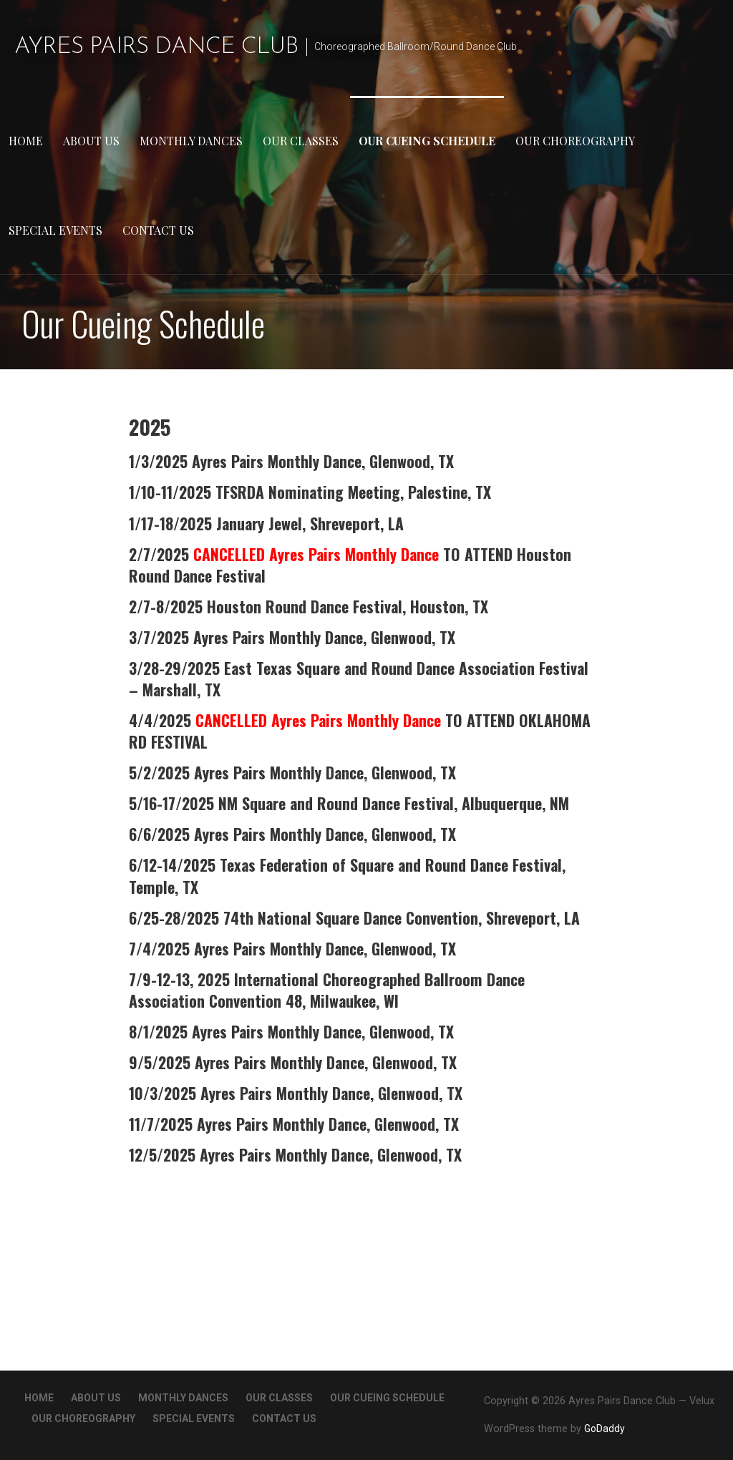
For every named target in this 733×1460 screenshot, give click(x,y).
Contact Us (158, 230)
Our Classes (301, 140)
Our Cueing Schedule (427, 140)
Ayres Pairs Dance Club (156, 47)
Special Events (55, 230)
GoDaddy (604, 1428)
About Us (91, 140)
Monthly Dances (191, 140)
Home (26, 140)
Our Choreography (575, 140)
